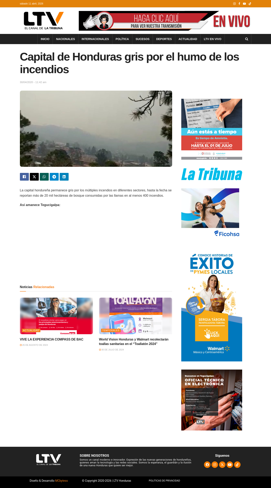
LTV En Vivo (212, 39)
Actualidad (187, 39)
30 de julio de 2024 (111, 349)
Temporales (111, 330)
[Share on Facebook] (24, 177)
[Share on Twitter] (34, 177)
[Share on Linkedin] (64, 177)
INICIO (45, 39)
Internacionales (95, 39)
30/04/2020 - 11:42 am (33, 82)
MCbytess (61, 480)
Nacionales (65, 39)
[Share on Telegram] (54, 177)
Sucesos (142, 39)
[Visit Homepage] (43, 21)
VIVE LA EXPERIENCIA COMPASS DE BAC (51, 339)
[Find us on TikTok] (250, 4)
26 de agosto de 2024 (34, 345)
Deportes (164, 39)
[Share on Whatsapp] (44, 177)
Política (122, 39)
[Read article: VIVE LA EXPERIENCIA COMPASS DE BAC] (56, 316)
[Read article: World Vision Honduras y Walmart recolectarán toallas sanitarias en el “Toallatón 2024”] (135, 316)
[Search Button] (246, 39)
